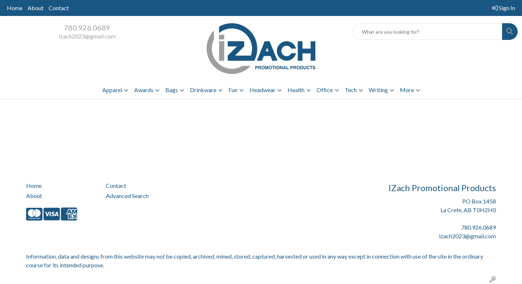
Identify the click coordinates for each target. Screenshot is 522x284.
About (36, 7)
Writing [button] (378, 89)
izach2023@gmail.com (87, 36)
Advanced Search (127, 195)
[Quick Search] (427, 31)
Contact (59, 7)
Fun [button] (232, 89)
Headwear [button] (262, 89)
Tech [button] (351, 89)
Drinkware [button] (203, 89)
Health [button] (295, 89)
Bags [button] (171, 89)
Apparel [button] (112, 89)
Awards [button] (143, 89)
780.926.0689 (87, 27)
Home (14, 7)
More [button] (407, 89)
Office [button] (324, 89)
